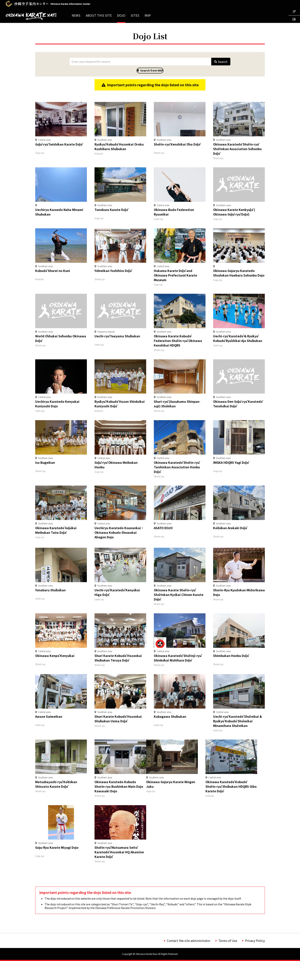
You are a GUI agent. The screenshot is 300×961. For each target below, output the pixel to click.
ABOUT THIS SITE (99, 15)
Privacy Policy (255, 940)
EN (294, 19)
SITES (135, 15)
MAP (148, 15)
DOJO (121, 15)
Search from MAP (151, 70)
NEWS (76, 15)
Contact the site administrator (188, 940)
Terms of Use (227, 940)
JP (294, 11)
